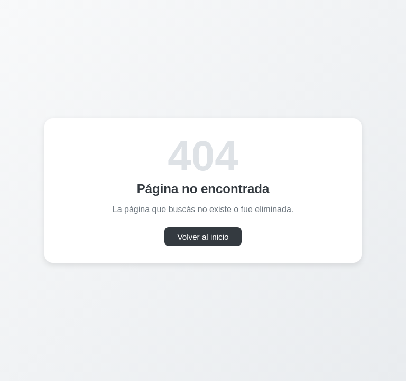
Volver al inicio (202, 236)
